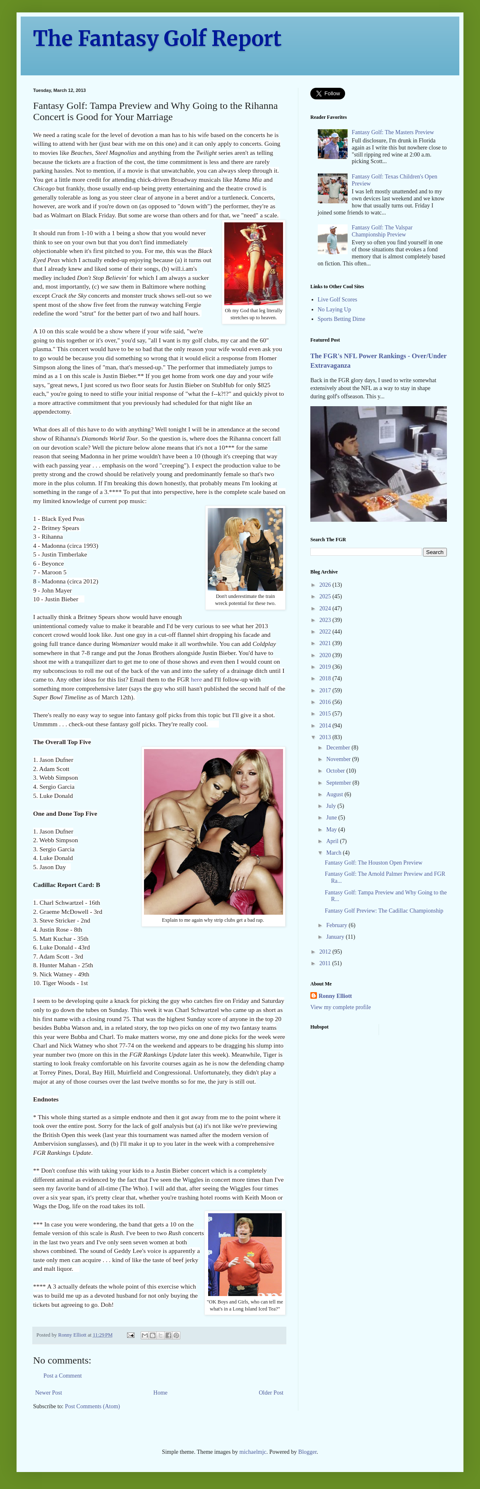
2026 (326, 585)
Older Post (271, 1393)
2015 (326, 714)
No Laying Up (334, 309)
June (332, 817)
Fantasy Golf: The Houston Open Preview (373, 863)
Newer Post (48, 1393)
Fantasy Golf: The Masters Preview (393, 132)
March (334, 853)
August (335, 794)
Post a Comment (62, 1376)
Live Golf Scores (338, 299)
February (337, 925)
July (331, 806)
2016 (326, 702)
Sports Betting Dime (341, 319)
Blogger (307, 1452)
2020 (326, 655)
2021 (326, 643)
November (339, 759)
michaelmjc (253, 1452)
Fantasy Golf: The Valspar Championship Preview (382, 231)
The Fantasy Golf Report (157, 39)
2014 (326, 726)
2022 (326, 632)
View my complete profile (340, 1007)
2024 (326, 608)
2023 (326, 620)
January (336, 937)
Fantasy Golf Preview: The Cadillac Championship (384, 911)
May (332, 829)
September (339, 783)
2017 (326, 690)
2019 (326, 667)
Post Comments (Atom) (92, 1406)
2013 (326, 737)
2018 (326, 678)
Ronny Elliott (335, 996)
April (333, 841)
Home (161, 1393)
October (336, 771)
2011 (325, 963)
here (196, 679)
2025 (326, 596)
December (338, 747)
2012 (326, 952)
